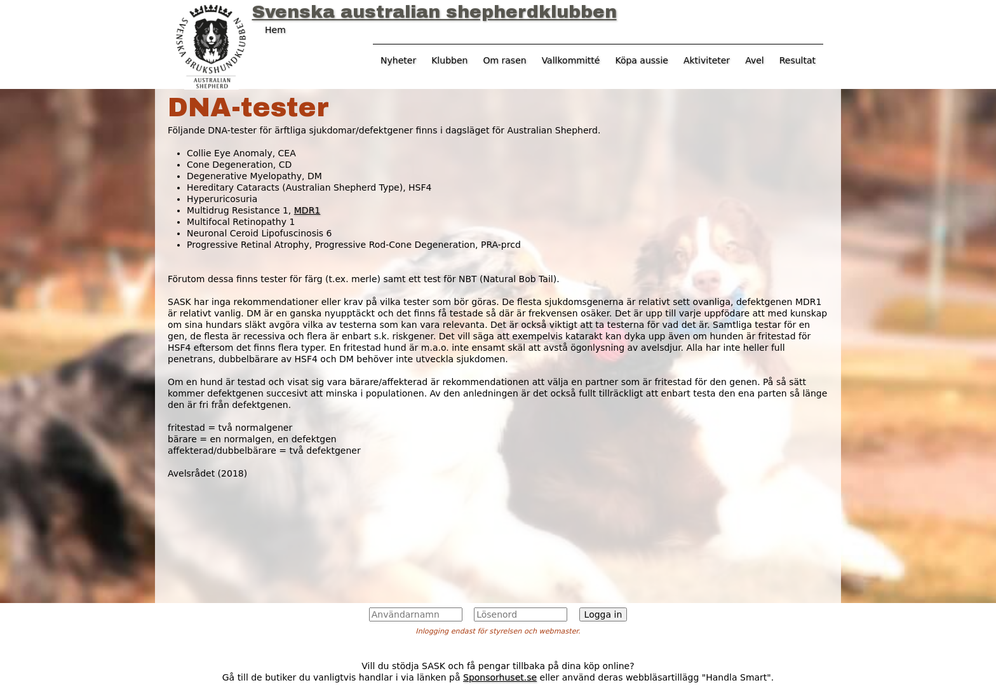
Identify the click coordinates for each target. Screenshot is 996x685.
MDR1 (307, 210)
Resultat (797, 60)
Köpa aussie (641, 60)
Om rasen (504, 60)
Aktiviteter (706, 60)
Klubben (449, 60)
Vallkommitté (571, 60)
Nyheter (398, 60)
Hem (275, 30)
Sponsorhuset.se (500, 677)
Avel (754, 60)
